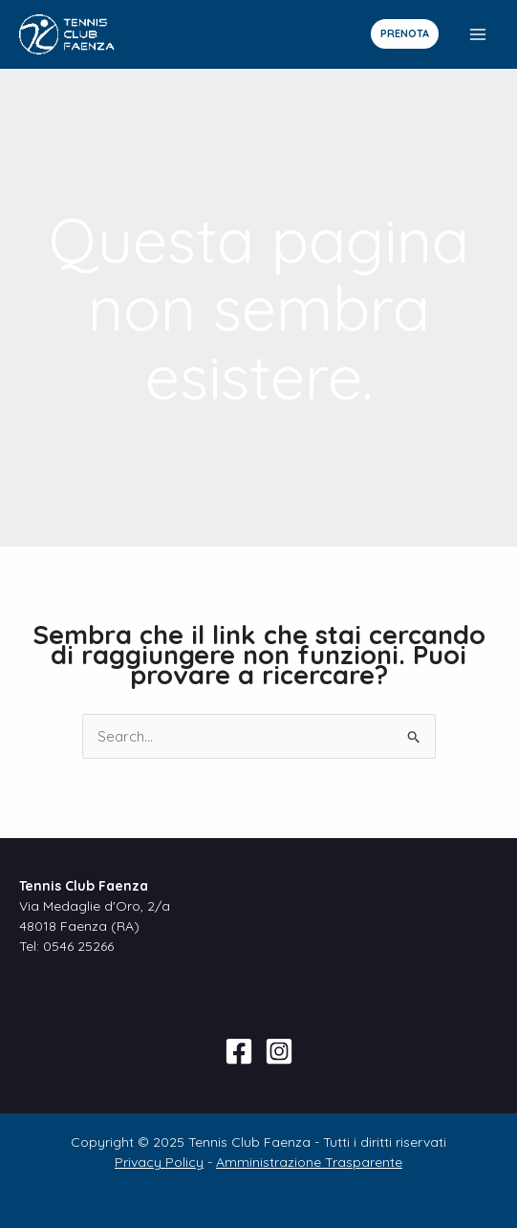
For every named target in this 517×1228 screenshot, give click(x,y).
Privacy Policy (159, 1162)
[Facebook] (239, 1051)
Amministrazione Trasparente (309, 1162)
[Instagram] (279, 1051)
